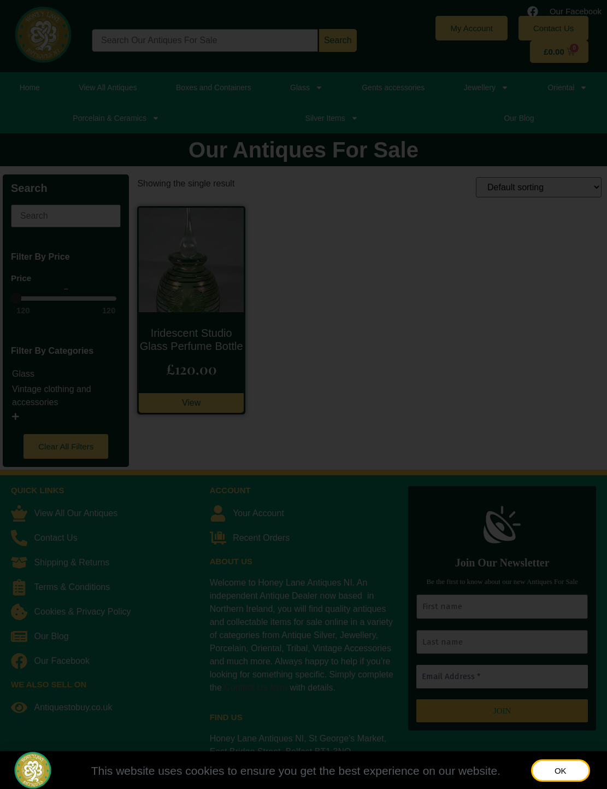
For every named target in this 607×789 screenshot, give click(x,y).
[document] (303, 394)
